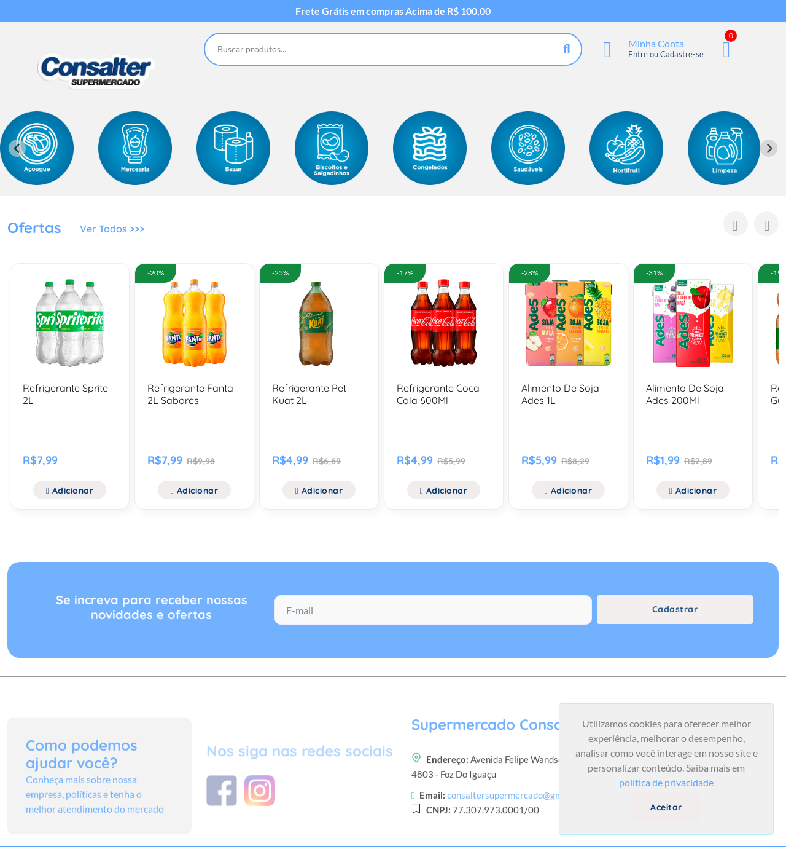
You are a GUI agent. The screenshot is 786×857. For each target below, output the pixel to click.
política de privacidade (666, 782)
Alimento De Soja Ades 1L (560, 394)
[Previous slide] (17, 148)
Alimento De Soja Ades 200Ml (685, 394)
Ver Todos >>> (112, 229)
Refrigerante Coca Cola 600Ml (438, 394)
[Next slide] (768, 148)
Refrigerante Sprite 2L (65, 394)
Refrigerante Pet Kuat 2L (309, 394)
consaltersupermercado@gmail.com (519, 833)
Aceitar (666, 807)
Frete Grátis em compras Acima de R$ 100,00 (393, 11)
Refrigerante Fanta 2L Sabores (190, 394)
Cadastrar (675, 609)
